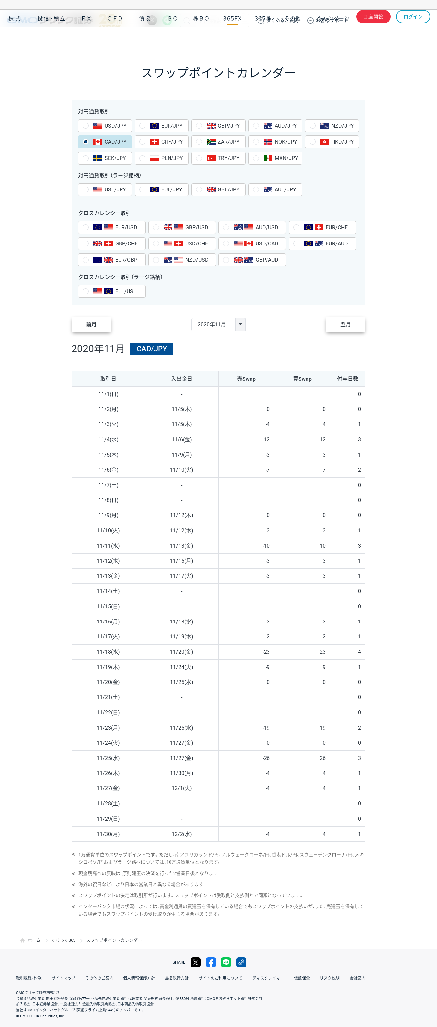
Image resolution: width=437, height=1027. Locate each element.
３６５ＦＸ (232, 39)
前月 (91, 324)
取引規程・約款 (29, 978)
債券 (146, 39)
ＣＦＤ (115, 39)
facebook (211, 962)
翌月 (345, 324)
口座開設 (373, 20)
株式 (15, 39)
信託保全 (302, 978)
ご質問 (282, 20)
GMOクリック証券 (64, 20)
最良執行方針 (177, 978)
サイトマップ (63, 978)
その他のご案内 (99, 978)
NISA (422, 39)
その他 (292, 39)
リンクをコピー (241, 962)
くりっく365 (63, 940)
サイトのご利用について (220, 978)
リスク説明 (330, 978)
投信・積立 (52, 39)
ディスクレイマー (268, 978)
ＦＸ (86, 39)
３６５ (263, 39)
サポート (332, 20)
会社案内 (357, 978)
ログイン (413, 20)
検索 (186, 20)
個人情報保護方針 (139, 978)
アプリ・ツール (380, 39)
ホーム (34, 940)
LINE (167, 20)
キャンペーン (333, 39)
